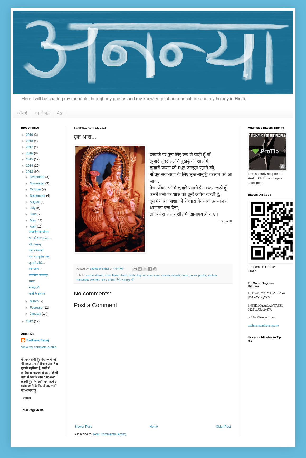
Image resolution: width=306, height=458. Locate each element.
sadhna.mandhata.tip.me (263, 325)
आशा (103, 279)
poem (193, 275)
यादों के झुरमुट (37, 293)
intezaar (147, 275)
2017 (30, 147)
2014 (30, 166)
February (36, 307)
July (33, 208)
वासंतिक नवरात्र (38, 275)
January (36, 314)
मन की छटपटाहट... (40, 238)
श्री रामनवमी (36, 250)
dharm (99, 275)
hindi (124, 275)
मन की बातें (42, 113)
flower (115, 275)
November (37, 183)
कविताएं (22, 113)
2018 (30, 141)
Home (154, 426)
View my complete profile (38, 347)
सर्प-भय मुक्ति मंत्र (39, 257)
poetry (202, 275)
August (35, 202)
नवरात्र (126, 279)
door (108, 275)
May (33, 220)
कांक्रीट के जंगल (39, 232)
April (33, 226)
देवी (118, 279)
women (94, 279)
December (37, 177)
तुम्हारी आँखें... (37, 263)
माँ (132, 279)
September (38, 196)
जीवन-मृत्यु (35, 244)
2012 (30, 321)
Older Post (223, 426)
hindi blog (135, 275)
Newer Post (83, 426)
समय (32, 281)
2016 (30, 153)
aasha (90, 275)
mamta (165, 275)
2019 (30, 135)
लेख (59, 113)
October (36, 189)
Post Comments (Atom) (109, 434)
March (35, 301)
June (33, 214)
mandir (175, 275)
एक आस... (35, 269)
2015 (30, 159)
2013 (30, 172)
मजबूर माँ (34, 287)
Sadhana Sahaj (37, 340)
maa (157, 275)
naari (184, 275)
